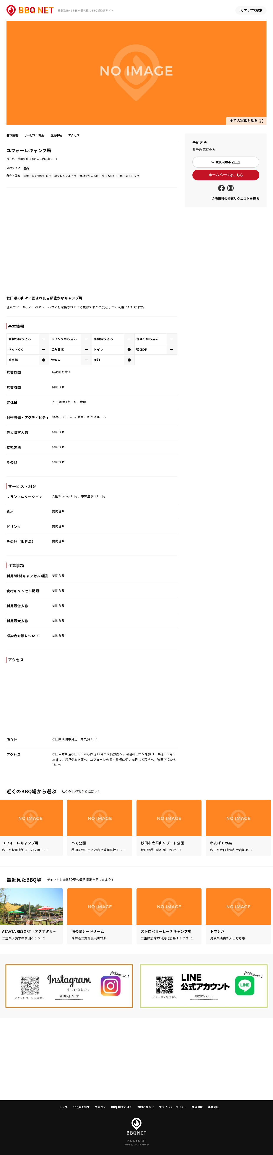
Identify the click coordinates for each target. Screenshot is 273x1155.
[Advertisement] (136, 1059)
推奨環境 (197, 1107)
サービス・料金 (34, 135)
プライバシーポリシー (173, 1107)
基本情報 (12, 135)
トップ (63, 1107)
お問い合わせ (145, 1107)
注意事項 (56, 135)
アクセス (74, 135)
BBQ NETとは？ (121, 1107)
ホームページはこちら (226, 175)
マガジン (100, 1107)
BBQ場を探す (81, 1107)
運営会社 (213, 1107)
